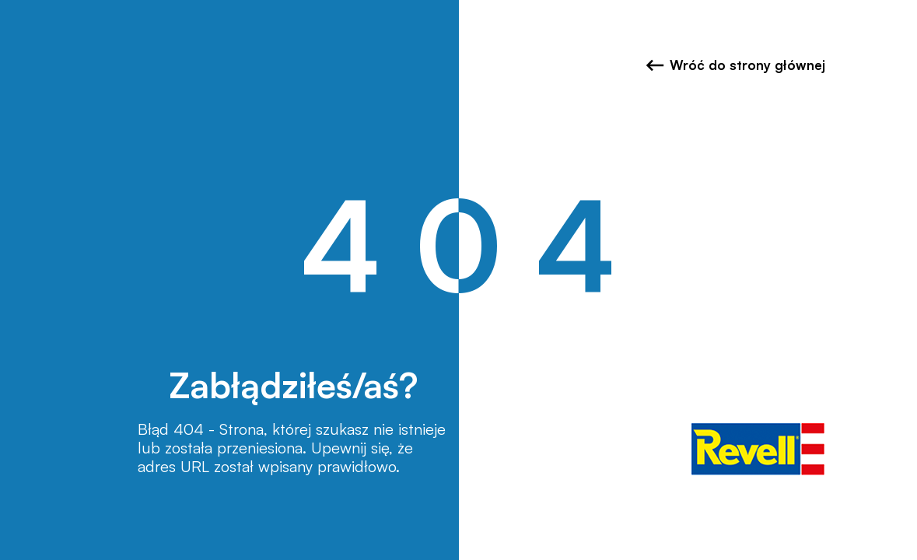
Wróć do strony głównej (735, 65)
